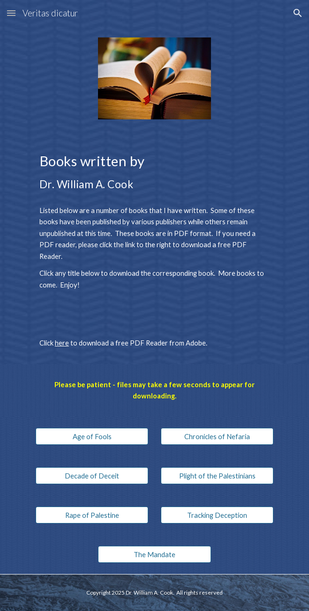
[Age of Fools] (92, 436)
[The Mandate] (154, 554)
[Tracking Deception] (217, 515)
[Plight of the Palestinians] (217, 475)
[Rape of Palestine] (92, 515)
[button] (11, 13)
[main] (154, 170)
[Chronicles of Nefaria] (217, 436)
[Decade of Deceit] (92, 475)
